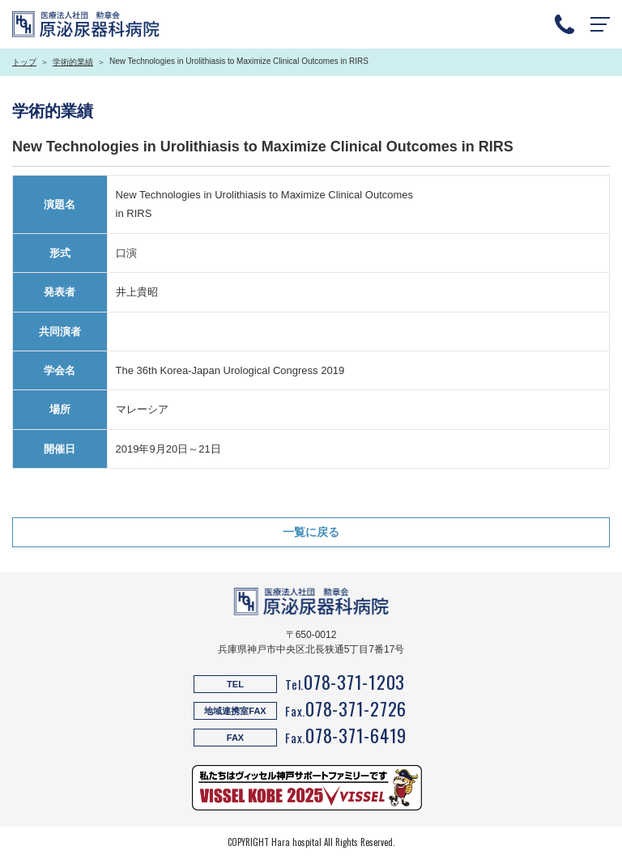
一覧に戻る (311, 531)
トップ (24, 61)
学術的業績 (73, 61)
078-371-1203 (354, 682)
